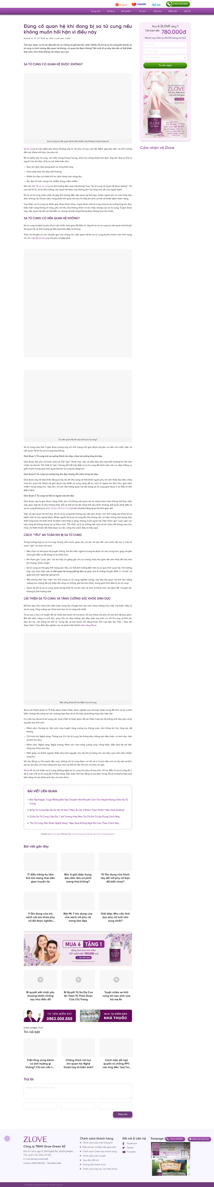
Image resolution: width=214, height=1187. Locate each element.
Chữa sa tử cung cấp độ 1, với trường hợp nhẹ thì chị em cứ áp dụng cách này (75, 816)
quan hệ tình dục (89, 834)
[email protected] (39, 1159)
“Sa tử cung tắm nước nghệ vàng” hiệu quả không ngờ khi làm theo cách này (74, 823)
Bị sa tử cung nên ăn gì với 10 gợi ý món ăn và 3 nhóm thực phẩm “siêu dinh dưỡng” (77, 810)
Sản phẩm (126, 11)
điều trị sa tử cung (75, 834)
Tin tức (143, 11)
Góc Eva (158, 11)
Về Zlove (111, 11)
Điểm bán (172, 11)
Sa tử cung (55, 834)
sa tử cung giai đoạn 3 (106, 834)
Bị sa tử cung (43, 186)
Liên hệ (187, 11)
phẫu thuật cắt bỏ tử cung (59, 508)
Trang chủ (95, 11)
